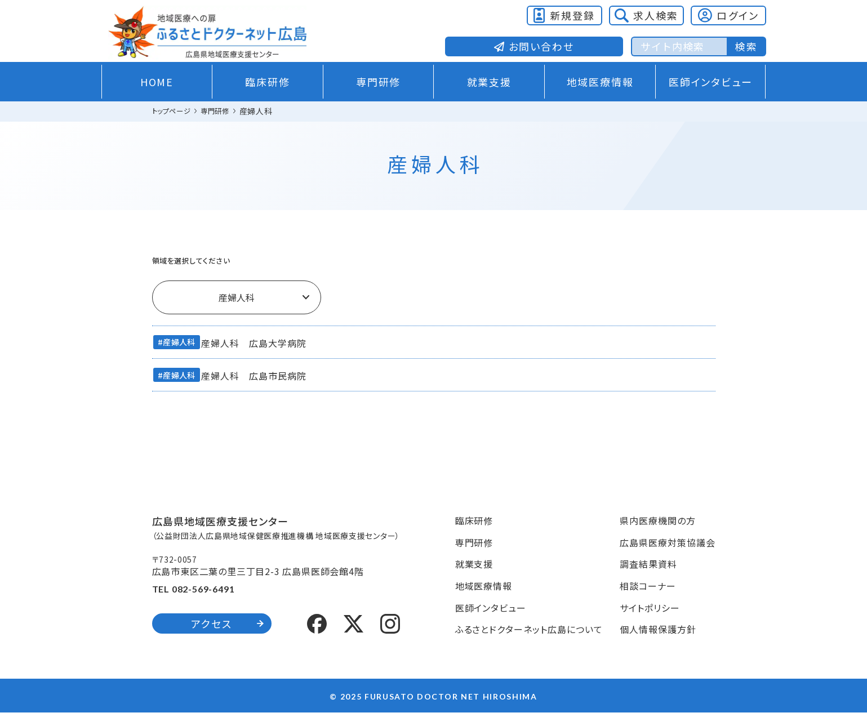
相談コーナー (648, 598)
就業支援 (489, 96)
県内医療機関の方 (658, 533)
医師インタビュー (710, 96)
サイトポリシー (650, 620)
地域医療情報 (600, 96)
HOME (157, 96)
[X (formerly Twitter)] (353, 635)
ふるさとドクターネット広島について (529, 642)
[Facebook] (317, 635)
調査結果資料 (648, 577)
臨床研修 (267, 96)
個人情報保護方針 (658, 642)
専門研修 (378, 96)
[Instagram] (390, 635)
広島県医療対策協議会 (667, 555)
